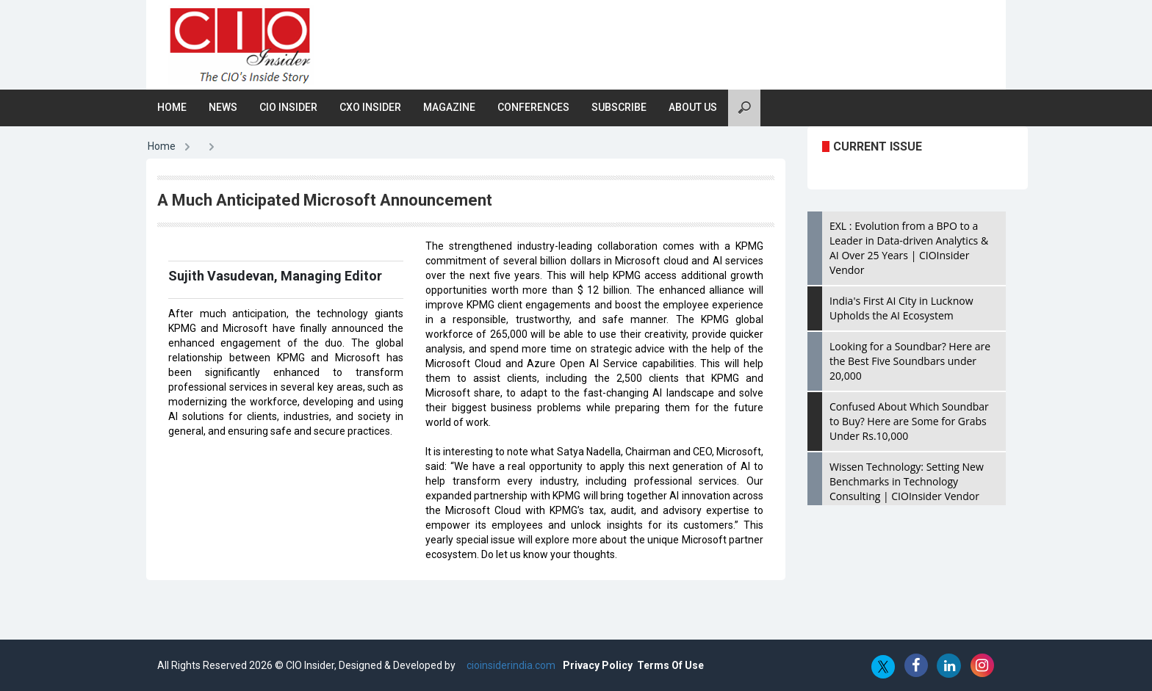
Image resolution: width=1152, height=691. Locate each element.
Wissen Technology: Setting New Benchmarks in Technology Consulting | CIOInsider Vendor (906, 481)
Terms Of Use (670, 665)
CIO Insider (288, 107)
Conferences (533, 107)
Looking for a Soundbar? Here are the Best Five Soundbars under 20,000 (909, 361)
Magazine (449, 107)
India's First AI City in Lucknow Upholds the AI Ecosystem (901, 308)
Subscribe (619, 107)
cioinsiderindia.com (509, 665)
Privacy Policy (598, 665)
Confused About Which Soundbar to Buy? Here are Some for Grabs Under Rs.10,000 (909, 421)
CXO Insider (370, 107)
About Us (693, 107)
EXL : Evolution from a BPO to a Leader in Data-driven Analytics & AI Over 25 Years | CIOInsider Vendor (908, 248)
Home (172, 107)
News (223, 107)
